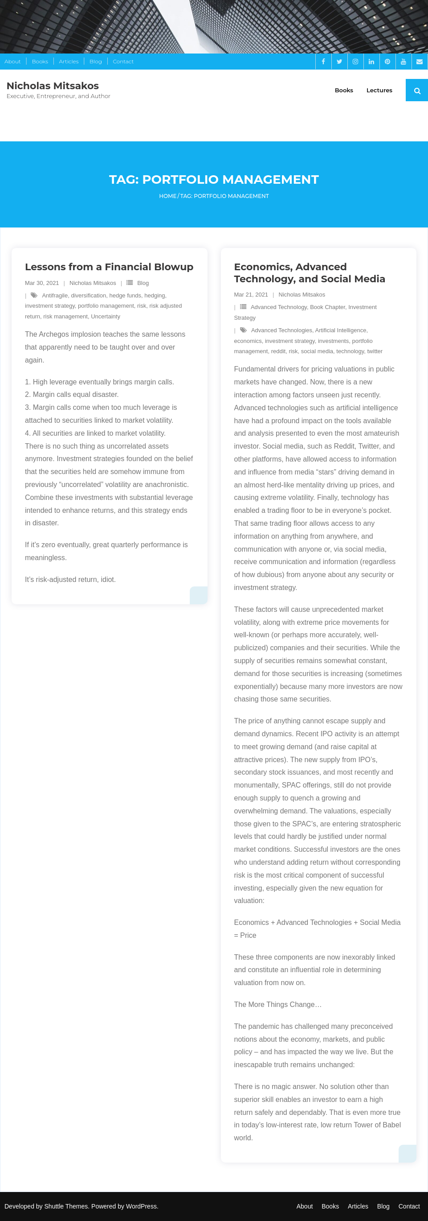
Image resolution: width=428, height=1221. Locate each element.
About (12, 61)
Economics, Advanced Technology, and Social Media (309, 273)
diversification (88, 295)
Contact (123, 61)
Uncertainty (105, 316)
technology (350, 351)
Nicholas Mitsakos (92, 283)
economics (247, 341)
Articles (69, 61)
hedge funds (125, 295)
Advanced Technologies (281, 330)
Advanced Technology (278, 307)
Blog (96, 61)
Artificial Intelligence (340, 330)
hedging (154, 295)
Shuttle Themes (66, 1206)
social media (317, 351)
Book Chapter (327, 307)
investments (333, 341)
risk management (65, 316)
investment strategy (50, 306)
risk (141, 306)
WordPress (141, 1206)
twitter (375, 351)
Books (40, 61)
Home (167, 196)
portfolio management (106, 306)
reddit (278, 351)
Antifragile (55, 295)
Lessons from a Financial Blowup (109, 267)
